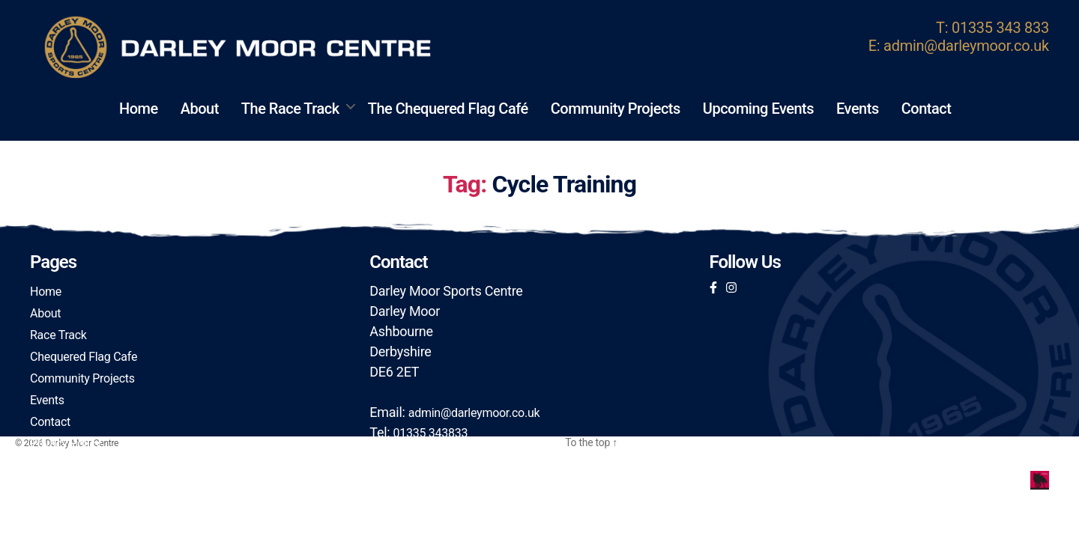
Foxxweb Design (998, 477)
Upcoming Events (758, 109)
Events (857, 109)
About (200, 109)
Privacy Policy (65, 443)
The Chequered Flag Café (448, 109)
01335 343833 (430, 433)
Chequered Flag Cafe (83, 357)
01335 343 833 (1000, 28)
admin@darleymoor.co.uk (966, 46)
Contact (926, 109)
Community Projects (615, 109)
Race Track (58, 335)
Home (138, 109)
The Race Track (290, 109)
